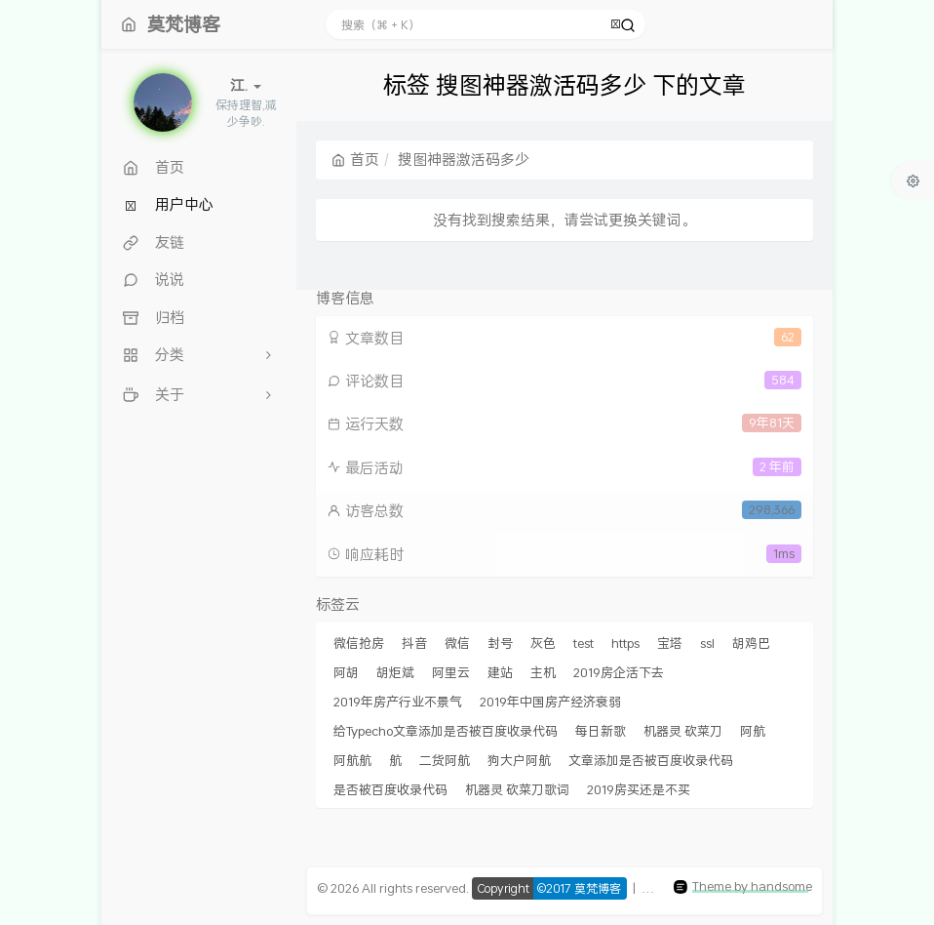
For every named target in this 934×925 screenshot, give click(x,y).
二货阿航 (444, 760)
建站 (500, 672)
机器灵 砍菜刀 (682, 731)
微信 (457, 643)
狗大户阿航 (519, 760)
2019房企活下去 (618, 672)
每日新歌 (600, 731)
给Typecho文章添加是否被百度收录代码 (445, 731)
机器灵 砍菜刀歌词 (517, 789)
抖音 (414, 643)
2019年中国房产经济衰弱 (550, 701)
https (625, 643)
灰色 (543, 643)
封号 (500, 643)
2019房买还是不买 (638, 789)
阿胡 (346, 672)
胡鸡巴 (751, 643)
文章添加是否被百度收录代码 (650, 760)
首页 (355, 159)
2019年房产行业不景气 (397, 701)
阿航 (752, 731)
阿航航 (352, 760)
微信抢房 (358, 643)
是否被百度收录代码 (390, 789)
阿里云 (451, 672)
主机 (543, 672)
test (583, 643)
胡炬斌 (395, 672)
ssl (707, 643)
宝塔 (669, 643)
